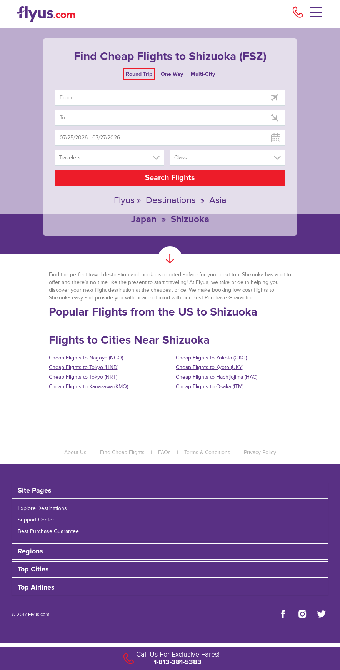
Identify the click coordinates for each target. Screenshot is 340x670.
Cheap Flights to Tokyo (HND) (83, 367)
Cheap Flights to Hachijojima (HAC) (216, 377)
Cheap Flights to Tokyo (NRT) (83, 377)
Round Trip (139, 74)
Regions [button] (30, 551)
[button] (170, 587)
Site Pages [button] (35, 491)
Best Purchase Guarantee (48, 531)
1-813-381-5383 (178, 662)
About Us (75, 452)
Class (180, 158)
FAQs (164, 452)
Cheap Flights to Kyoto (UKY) (209, 367)
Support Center (36, 520)
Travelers (70, 158)
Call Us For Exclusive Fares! (178, 654)
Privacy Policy (260, 452)
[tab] (170, 490)
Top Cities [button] (33, 569)
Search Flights (170, 177)
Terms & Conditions (207, 452)
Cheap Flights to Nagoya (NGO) (86, 358)
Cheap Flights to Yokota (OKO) (211, 358)
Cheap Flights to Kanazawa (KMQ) (88, 387)
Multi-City (203, 74)
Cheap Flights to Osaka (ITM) (209, 387)
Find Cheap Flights (122, 452)
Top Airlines (36, 587)
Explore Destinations (42, 508)
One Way (172, 74)
